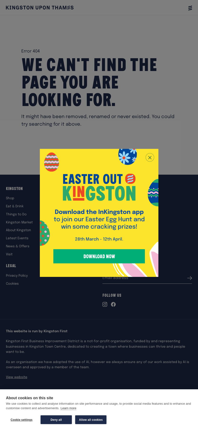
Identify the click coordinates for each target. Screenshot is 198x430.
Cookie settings (21, 419)
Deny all (56, 419)
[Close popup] (150, 157)
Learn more (68, 408)
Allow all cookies (91, 419)
